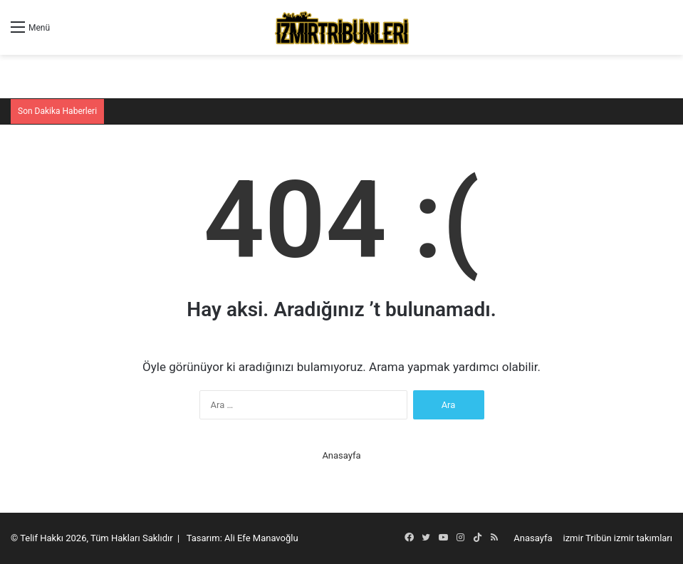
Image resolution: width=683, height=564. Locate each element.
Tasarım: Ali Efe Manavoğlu (242, 538)
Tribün (598, 538)
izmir (573, 538)
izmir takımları (643, 538)
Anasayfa (341, 455)
